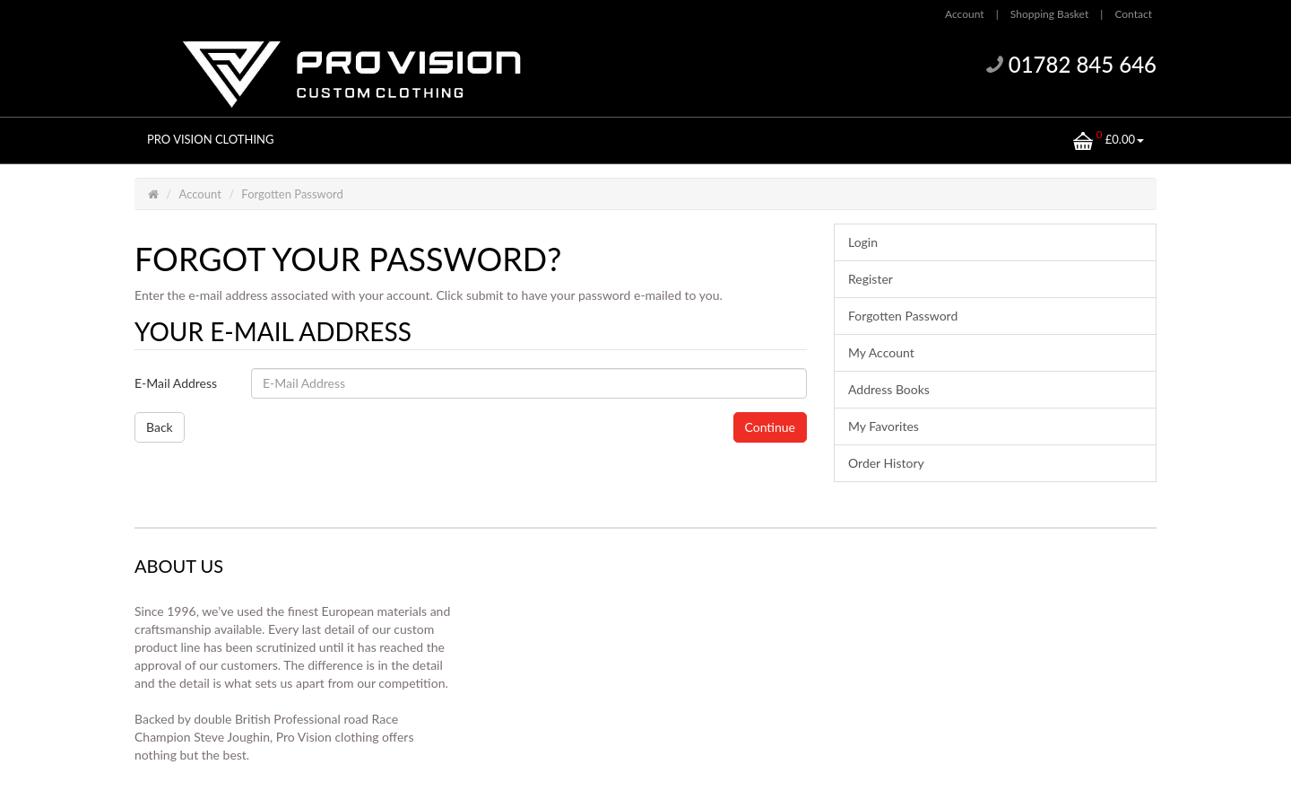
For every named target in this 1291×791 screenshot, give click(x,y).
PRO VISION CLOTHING (210, 139)
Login (863, 242)
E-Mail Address (175, 383)
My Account (881, 352)
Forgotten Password (292, 194)
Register (870, 278)
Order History (886, 462)
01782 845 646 (1083, 64)
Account (200, 194)
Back (159, 427)
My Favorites (883, 426)
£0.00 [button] (1108, 138)
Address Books (889, 389)
